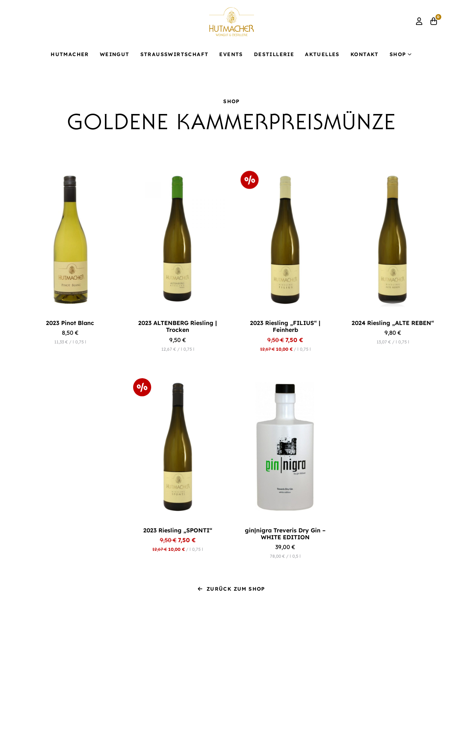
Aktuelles (322, 54)
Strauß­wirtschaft (174, 54)
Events (231, 54)
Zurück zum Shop (231, 589)
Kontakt (365, 54)
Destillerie (274, 54)
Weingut (114, 54)
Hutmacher (70, 54)
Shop (398, 54)
